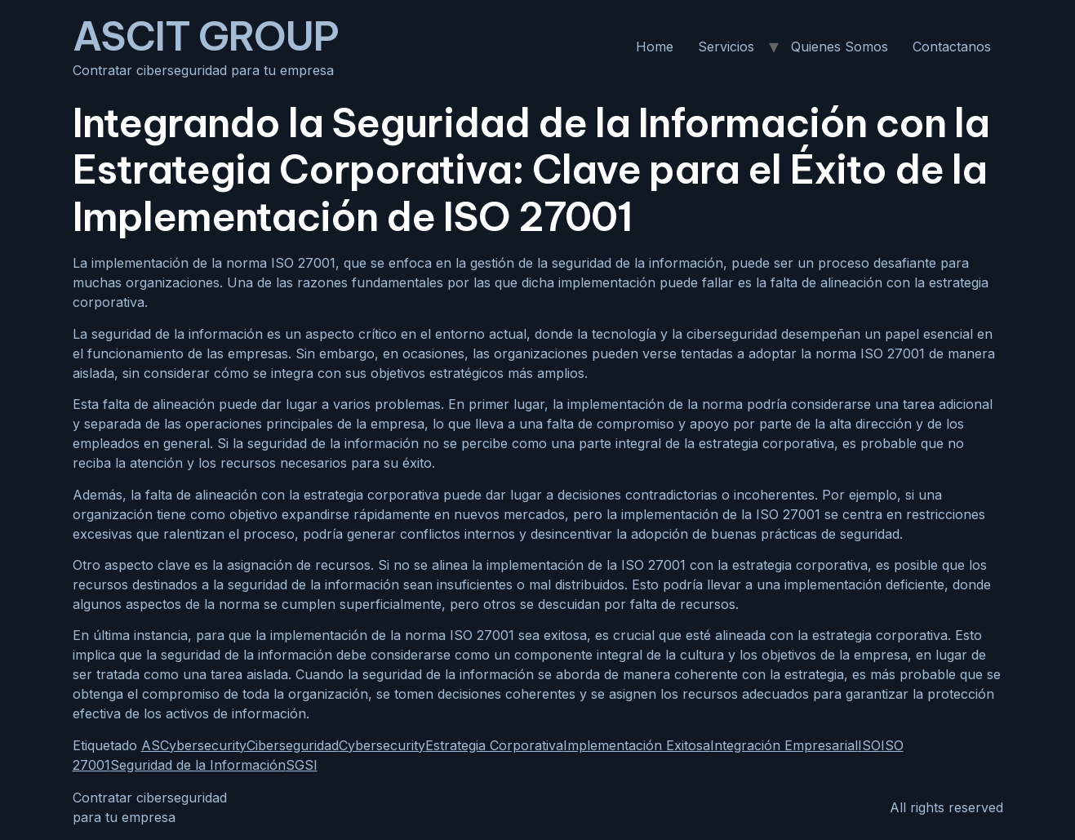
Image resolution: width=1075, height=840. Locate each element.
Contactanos (952, 46)
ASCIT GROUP (206, 36)
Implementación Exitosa (636, 745)
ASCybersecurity (194, 745)
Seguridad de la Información (198, 765)
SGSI (302, 765)
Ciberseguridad (293, 745)
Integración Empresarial (784, 745)
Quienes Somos (839, 46)
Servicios (726, 46)
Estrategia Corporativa (494, 745)
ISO (869, 745)
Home (654, 46)
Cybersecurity (382, 745)
